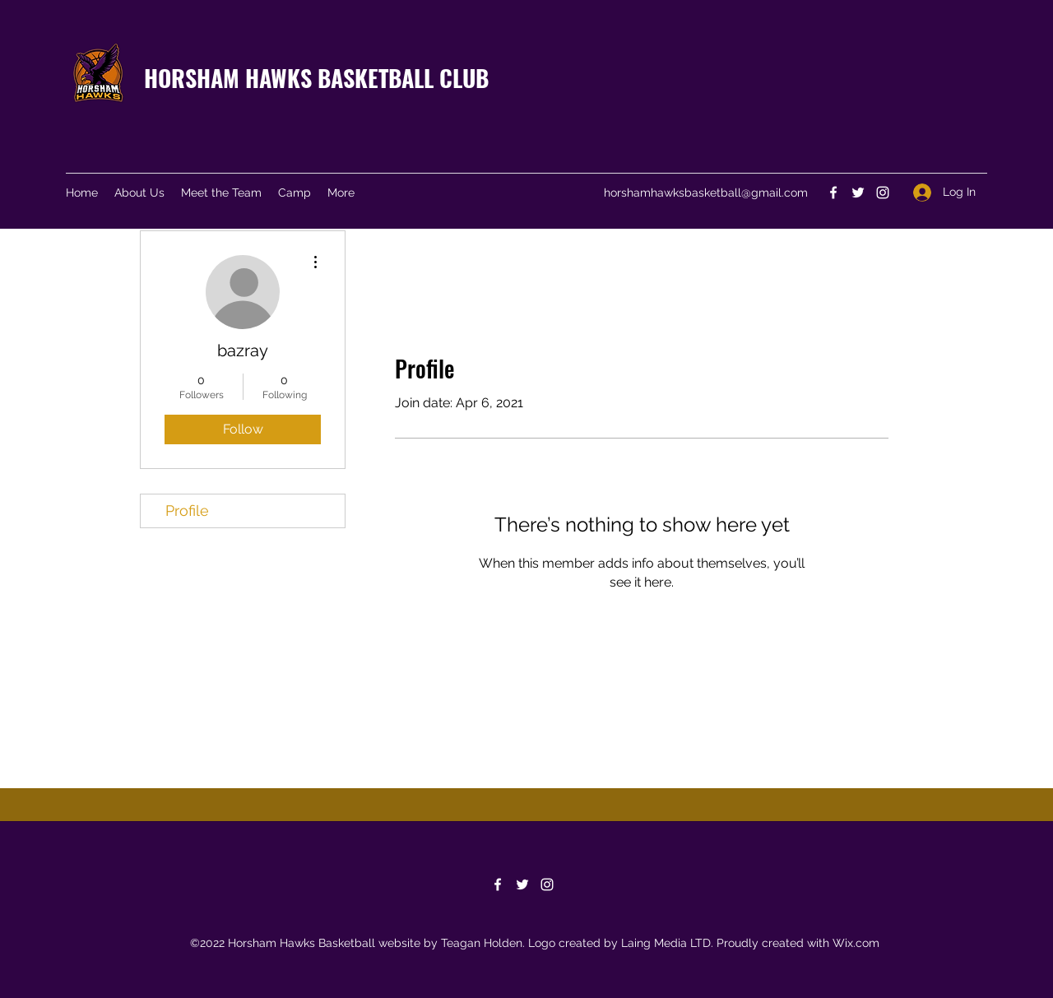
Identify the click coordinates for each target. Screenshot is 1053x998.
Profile (187, 510)
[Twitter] (858, 192)
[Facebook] (833, 192)
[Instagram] (882, 192)
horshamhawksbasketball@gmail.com (706, 192)
